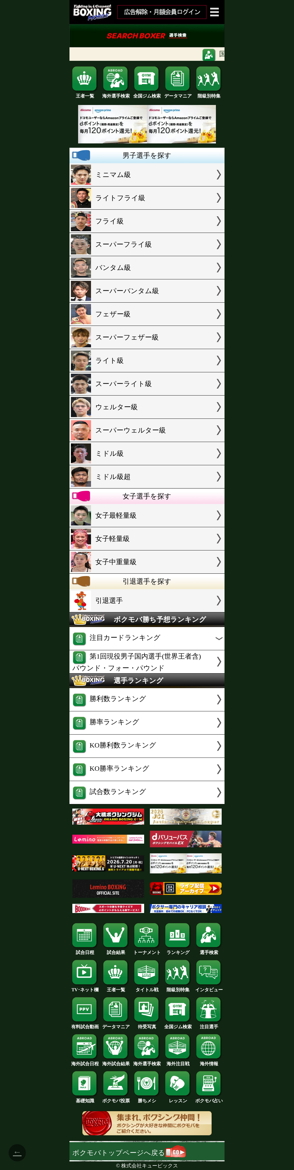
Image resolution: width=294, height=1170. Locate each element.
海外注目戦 (178, 1061)
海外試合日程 (85, 1061)
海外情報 (209, 1061)
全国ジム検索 (147, 93)
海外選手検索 (116, 93)
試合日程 (85, 950)
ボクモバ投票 (116, 1098)
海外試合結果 (116, 1061)
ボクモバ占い (209, 1098)
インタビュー (209, 987)
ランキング (178, 950)
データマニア (178, 93)
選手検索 (209, 950)
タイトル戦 (147, 987)
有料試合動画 (85, 1024)
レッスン (178, 1098)
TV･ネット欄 (85, 987)
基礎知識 (85, 1098)
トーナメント (147, 950)
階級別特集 (209, 93)
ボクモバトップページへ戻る (129, 1153)
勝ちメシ (147, 1098)
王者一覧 (85, 93)
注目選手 (209, 1024)
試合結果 (116, 950)
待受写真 (147, 1024)
